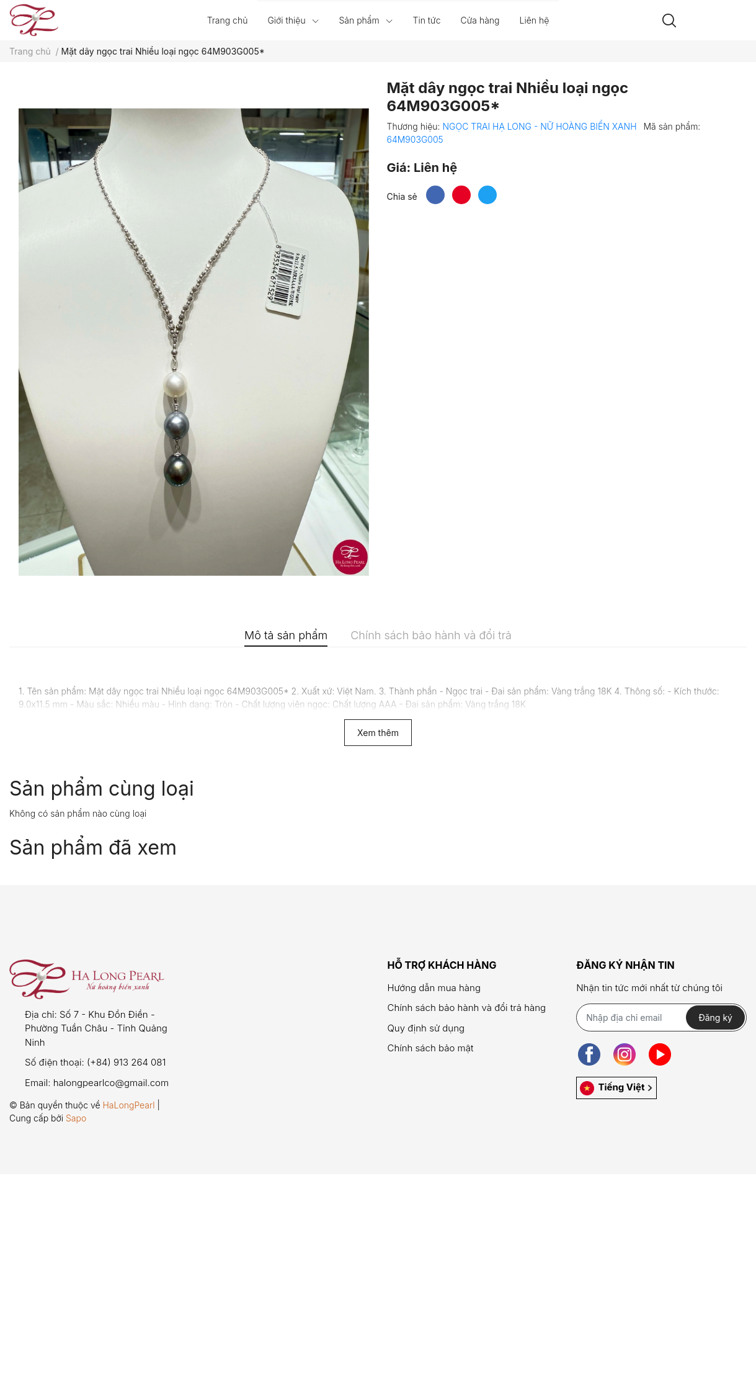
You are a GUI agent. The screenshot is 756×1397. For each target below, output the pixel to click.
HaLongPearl (128, 1105)
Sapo (76, 1118)
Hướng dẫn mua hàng (433, 988)
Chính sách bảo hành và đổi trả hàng (466, 1007)
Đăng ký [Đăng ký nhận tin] (715, 1017)
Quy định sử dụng (426, 1028)
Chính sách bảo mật (430, 1048)
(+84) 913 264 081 (126, 1062)
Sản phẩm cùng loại (101, 788)
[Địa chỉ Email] (661, 1017)
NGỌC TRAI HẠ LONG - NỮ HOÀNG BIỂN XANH (540, 126)
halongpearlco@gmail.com (111, 1083)
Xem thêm (378, 732)
